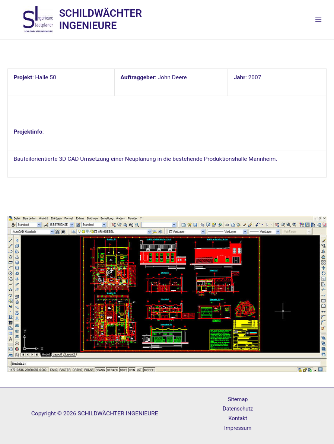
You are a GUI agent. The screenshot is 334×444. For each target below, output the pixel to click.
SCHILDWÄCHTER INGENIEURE (100, 19)
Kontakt (238, 418)
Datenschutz (238, 408)
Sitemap (238, 399)
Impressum (237, 428)
